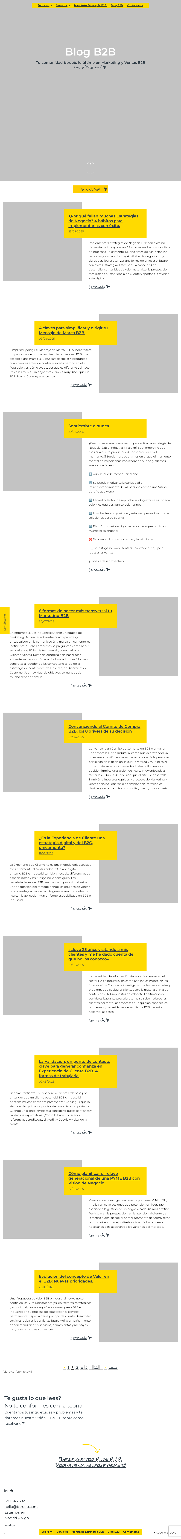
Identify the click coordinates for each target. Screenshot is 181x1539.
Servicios (63, 5)
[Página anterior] (64, 1367)
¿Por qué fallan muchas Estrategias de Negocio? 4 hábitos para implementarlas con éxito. (105, 223)
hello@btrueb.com (21, 1506)
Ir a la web (90, 189)
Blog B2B (117, 5)
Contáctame (135, 5)
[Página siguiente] (105, 1367)
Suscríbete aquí (88, 67)
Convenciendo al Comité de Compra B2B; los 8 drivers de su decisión (105, 731)
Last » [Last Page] (113, 1367)
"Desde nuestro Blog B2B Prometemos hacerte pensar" (90, 1462)
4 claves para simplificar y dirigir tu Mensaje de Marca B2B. (76, 333)
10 (96, 1367)
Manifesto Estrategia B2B (90, 5)
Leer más (97, 287)
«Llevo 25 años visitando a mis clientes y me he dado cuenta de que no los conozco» (105, 957)
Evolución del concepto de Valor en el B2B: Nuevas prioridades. (76, 1281)
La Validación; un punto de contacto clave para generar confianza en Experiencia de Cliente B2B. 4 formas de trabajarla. (76, 1071)
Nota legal (9, 1525)
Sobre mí (45, 5)
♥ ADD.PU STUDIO (165, 1532)
